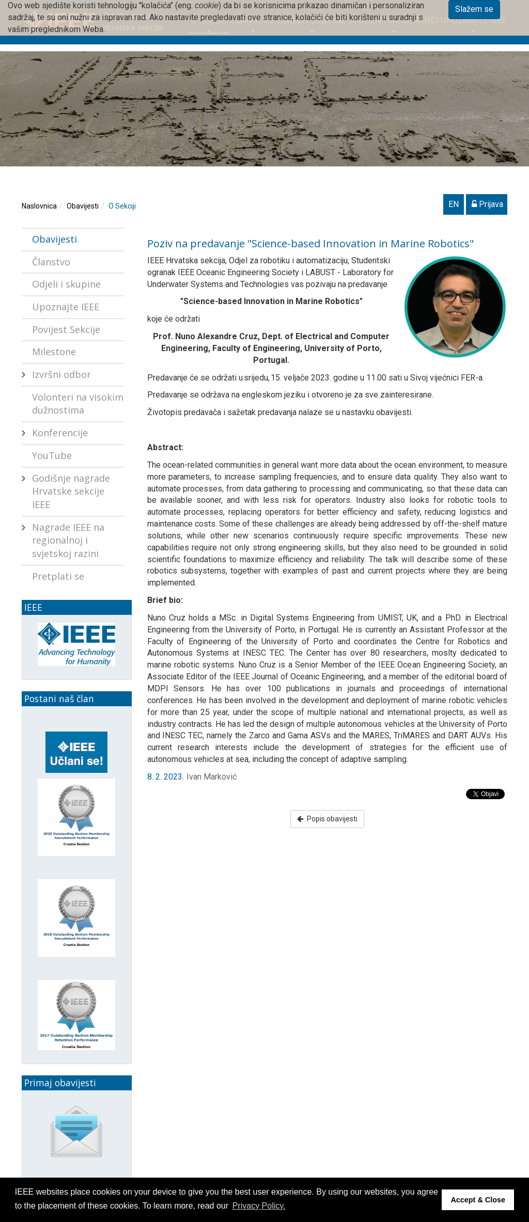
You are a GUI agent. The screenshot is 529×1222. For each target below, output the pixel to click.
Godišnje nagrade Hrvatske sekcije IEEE (71, 491)
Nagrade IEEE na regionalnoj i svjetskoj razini (68, 540)
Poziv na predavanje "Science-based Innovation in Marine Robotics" (310, 243)
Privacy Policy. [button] (259, 1205)
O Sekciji (122, 206)
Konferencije (60, 432)
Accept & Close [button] (477, 1200)
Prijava (487, 204)
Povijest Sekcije (66, 329)
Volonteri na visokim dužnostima (77, 404)
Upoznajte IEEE (65, 306)
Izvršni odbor (61, 374)
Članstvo (51, 262)
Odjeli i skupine (66, 284)
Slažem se (474, 9)
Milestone (54, 351)
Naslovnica (39, 206)
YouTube (52, 455)
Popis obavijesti (327, 819)
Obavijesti (83, 206)
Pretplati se (58, 576)
